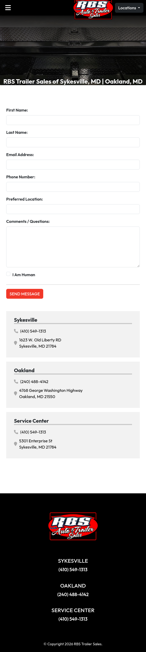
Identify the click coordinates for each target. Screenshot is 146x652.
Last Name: (17, 132)
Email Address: (20, 154)
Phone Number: (20, 176)
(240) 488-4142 (31, 381)
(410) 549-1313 (30, 331)
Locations (127, 7)
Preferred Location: (24, 199)
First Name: (17, 110)
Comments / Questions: (28, 221)
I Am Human (23, 274)
